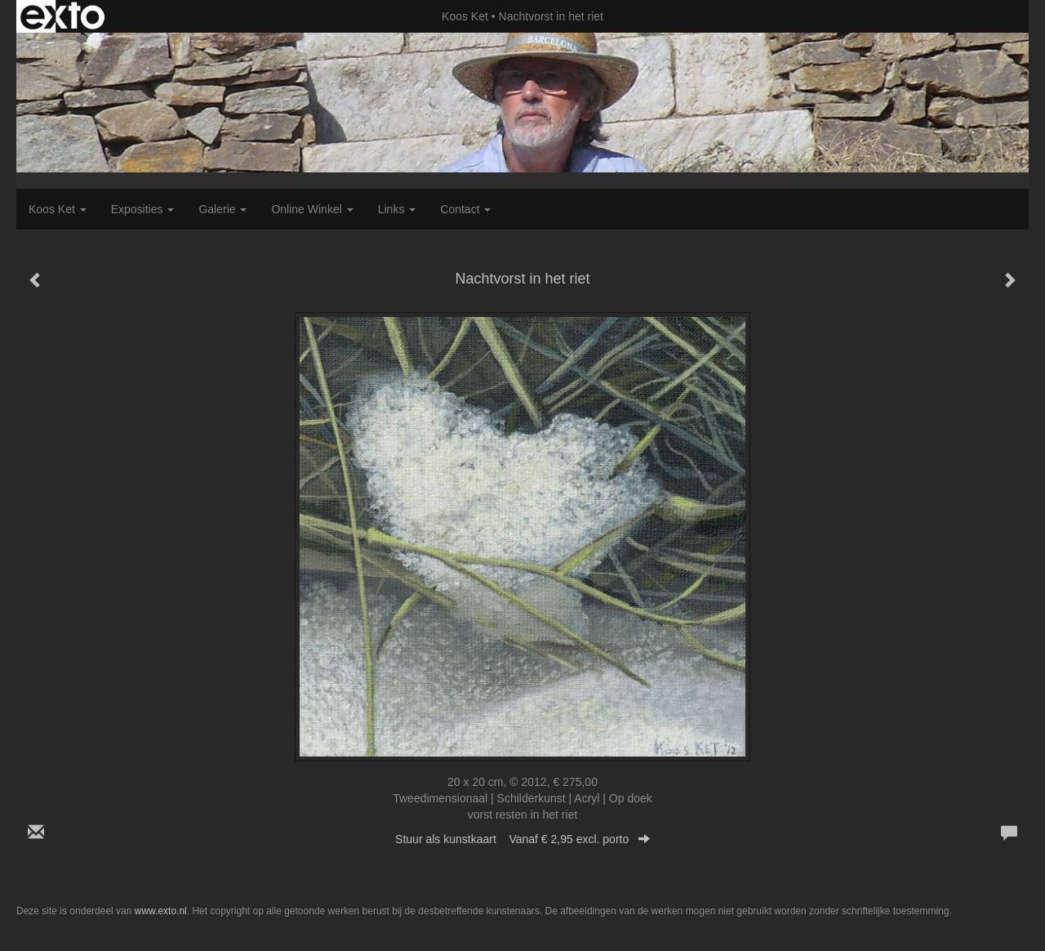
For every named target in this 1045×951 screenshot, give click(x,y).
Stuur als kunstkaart (522, 839)
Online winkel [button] (312, 209)
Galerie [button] (222, 209)
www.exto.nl (161, 911)
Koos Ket (465, 16)
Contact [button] (465, 209)
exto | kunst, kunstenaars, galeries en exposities (62, 16)
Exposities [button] (143, 209)
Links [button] (397, 209)
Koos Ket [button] (58, 209)
